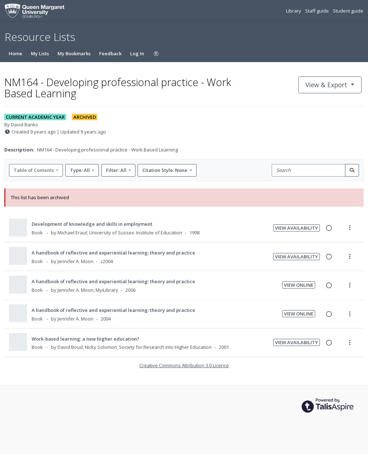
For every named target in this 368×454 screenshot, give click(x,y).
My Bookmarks (74, 53)
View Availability (296, 228)
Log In (137, 53)
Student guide (348, 11)
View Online (298, 285)
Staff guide (317, 11)
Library (294, 11)
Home (15, 53)
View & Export (327, 84)
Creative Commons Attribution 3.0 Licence (184, 365)
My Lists (40, 53)
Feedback (110, 53)
